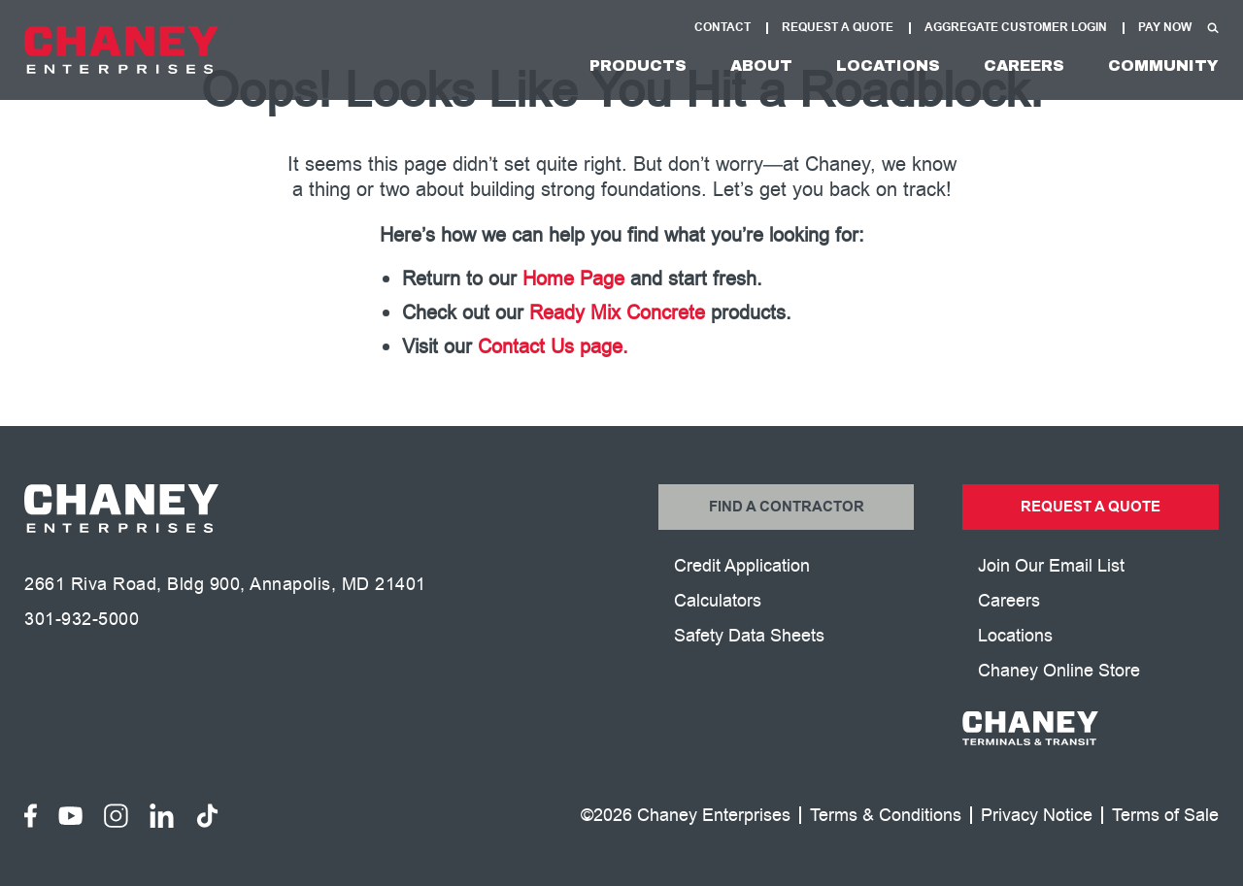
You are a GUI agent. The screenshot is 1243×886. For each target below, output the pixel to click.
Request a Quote (1090, 507)
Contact (722, 27)
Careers (1024, 65)
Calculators (717, 600)
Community (1163, 65)
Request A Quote (837, 27)
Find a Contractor (786, 507)
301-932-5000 (81, 619)
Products (638, 65)
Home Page (573, 279)
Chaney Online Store (1059, 670)
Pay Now (1165, 27)
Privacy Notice (1036, 815)
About (761, 65)
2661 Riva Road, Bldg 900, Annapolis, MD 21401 (225, 584)
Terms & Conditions (885, 815)
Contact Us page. (553, 347)
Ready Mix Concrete (617, 313)
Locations (888, 65)
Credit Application (742, 565)
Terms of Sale (1165, 815)
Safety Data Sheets (749, 635)
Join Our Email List (1051, 565)
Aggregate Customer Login (1015, 27)
